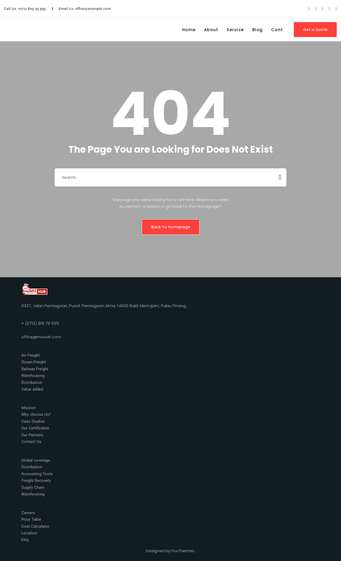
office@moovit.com (41, 337)
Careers (28, 512)
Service (235, 29)
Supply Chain (32, 487)
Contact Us (31, 441)
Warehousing (32, 375)
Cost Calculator (35, 526)
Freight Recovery (36, 480)
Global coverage (35, 460)
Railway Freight (34, 369)
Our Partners (32, 435)
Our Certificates (35, 428)
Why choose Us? (36, 414)
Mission (28, 407)
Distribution (31, 382)
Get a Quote (315, 29)
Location (29, 533)
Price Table (31, 519)
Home (189, 29)
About (211, 29)
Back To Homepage (170, 227)
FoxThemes (183, 551)
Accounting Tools (37, 473)
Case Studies (33, 421)
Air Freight (30, 355)
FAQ (25, 540)
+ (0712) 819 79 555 (40, 323)
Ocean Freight (33, 362)
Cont (277, 29)
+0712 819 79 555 (32, 9)
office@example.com (93, 9)
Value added (32, 389)
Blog (257, 29)
